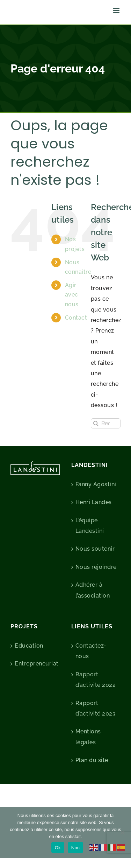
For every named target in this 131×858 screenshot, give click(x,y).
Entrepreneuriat (36, 663)
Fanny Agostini (95, 484)
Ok (58, 847)
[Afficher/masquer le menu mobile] (117, 10)
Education (29, 645)
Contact (76, 317)
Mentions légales (88, 736)
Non (75, 847)
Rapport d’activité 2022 (95, 679)
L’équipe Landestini (89, 525)
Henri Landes (93, 502)
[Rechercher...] (106, 423)
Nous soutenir (95, 548)
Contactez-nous (91, 651)
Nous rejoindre (96, 567)
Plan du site (91, 760)
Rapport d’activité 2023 (95, 708)
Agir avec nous (72, 294)
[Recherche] (96, 423)
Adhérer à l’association (92, 590)
